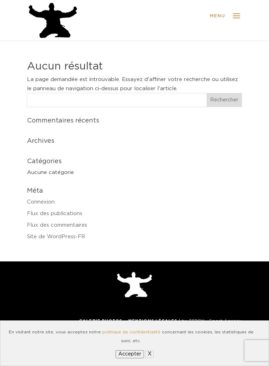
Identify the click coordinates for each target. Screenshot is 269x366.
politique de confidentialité (131, 332)
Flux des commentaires (57, 225)
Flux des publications (54, 213)
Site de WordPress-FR (56, 236)
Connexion (41, 202)
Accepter (129, 354)
